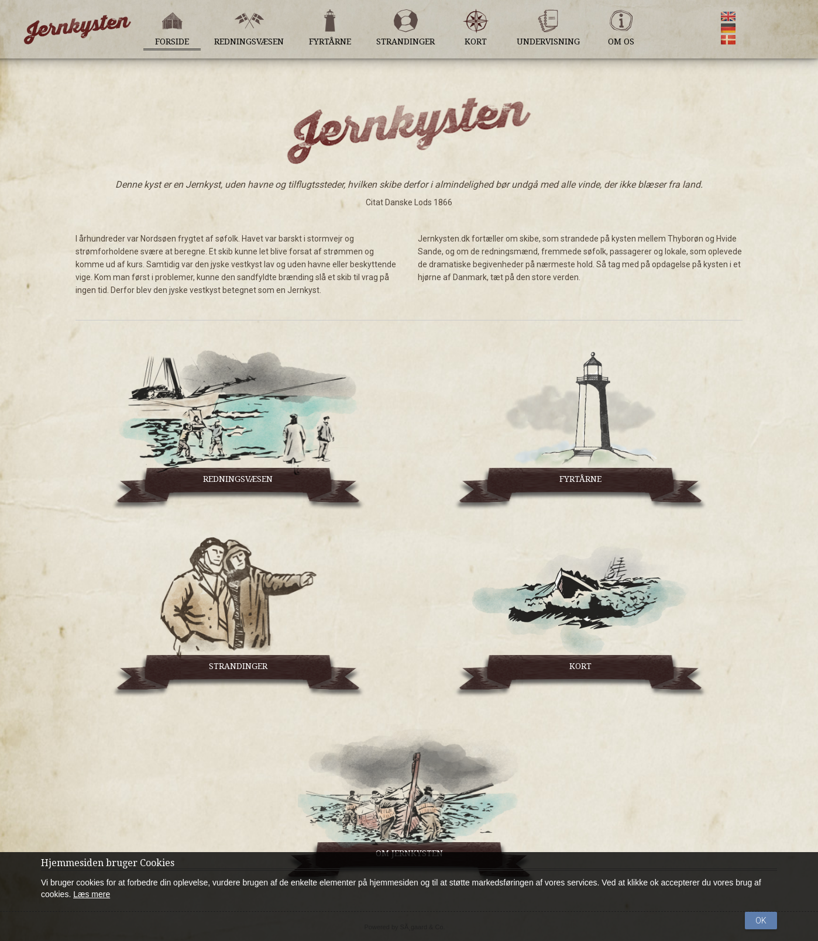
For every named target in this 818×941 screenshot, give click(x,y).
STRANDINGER (238, 666)
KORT (580, 666)
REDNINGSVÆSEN (238, 479)
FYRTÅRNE (580, 479)
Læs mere (91, 894)
